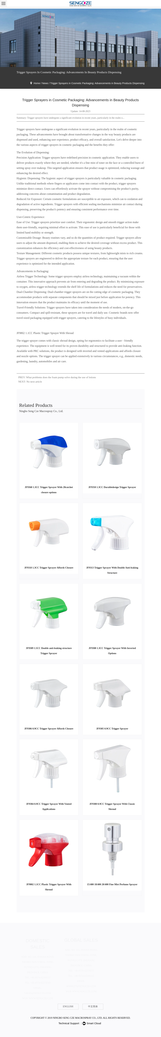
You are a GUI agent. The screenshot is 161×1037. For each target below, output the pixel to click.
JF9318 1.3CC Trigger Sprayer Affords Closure (48, 567)
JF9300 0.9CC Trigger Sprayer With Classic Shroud (112, 806)
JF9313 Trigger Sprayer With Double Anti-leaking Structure (112, 570)
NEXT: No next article (30, 381)
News (45, 83)
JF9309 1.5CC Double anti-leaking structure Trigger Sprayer (49, 651)
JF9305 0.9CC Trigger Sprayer (112, 728)
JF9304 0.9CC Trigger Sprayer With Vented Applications (48, 806)
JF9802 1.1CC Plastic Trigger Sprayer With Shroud (45, 333)
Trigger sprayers (26, 129)
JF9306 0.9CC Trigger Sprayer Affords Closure (48, 728)
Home (37, 83)
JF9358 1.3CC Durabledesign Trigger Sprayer (112, 487)
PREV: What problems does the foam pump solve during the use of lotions (57, 377)
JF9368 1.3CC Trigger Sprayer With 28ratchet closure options (49, 490)
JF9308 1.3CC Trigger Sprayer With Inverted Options (112, 651)
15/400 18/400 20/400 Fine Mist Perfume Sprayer (112, 884)
